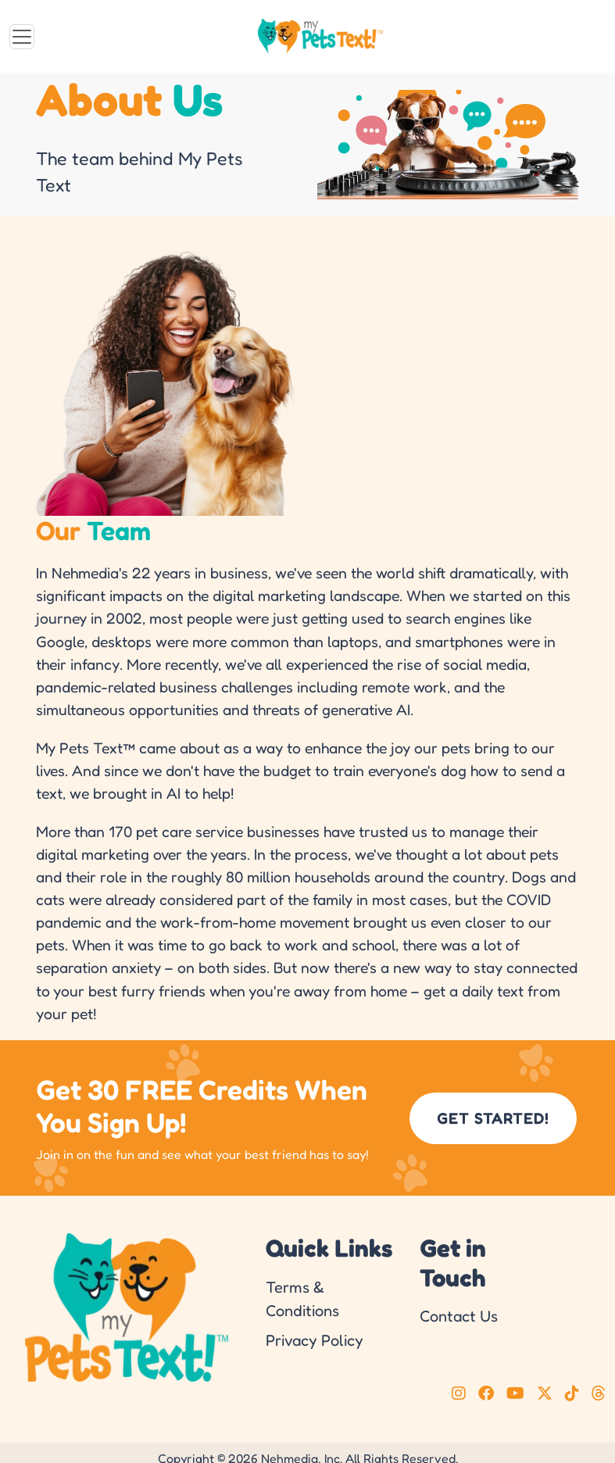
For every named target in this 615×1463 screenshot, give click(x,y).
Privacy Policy (314, 1340)
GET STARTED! (493, 1118)
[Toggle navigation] (21, 36)
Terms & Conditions (302, 1299)
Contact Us (459, 1316)
